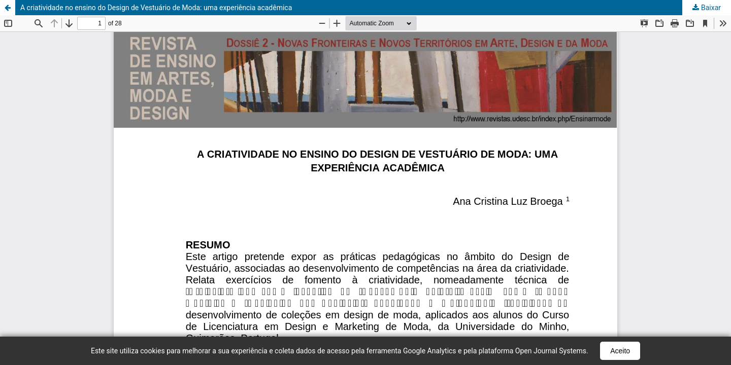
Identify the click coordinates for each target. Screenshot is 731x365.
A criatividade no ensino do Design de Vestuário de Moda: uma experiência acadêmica (156, 8)
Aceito (620, 351)
